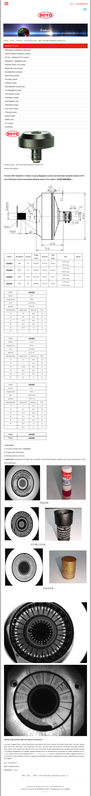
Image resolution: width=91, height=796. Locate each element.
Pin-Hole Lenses (11, 79)
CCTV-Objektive (25, 751)
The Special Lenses (12, 94)
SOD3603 (9, 283)
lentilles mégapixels (73, 751)
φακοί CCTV (10, 756)
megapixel (27, 449)
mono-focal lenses (48, 746)
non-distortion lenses (69, 746)
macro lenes (38, 749)
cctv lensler (67, 753)
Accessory (9, 127)
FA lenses (76, 744)
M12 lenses (11, 746)
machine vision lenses (44, 744)
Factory (20, 179)
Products (19, 41)
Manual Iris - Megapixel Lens (15, 61)
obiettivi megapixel (54, 756)
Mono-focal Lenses (12, 76)
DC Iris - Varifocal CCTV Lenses (17, 57)
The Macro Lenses (12, 98)
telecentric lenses (30, 749)
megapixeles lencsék (36, 756)
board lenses (19, 746)
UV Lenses (9, 123)
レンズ (34, 753)
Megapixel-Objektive (35, 751)
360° (13, 176)
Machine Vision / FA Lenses (15, 65)
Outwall (18, 176)
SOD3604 (32, 434)
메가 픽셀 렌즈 (10, 753)
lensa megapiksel (69, 756)
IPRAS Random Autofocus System (18, 54)
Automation (27, 179)
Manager (67, 789)
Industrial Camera (72, 176)
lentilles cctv (64, 751)
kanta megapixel (24, 753)
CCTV (81, 751)
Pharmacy (12, 179)
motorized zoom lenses (57, 744)
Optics (53, 179)
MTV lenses (38, 746)
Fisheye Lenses (11, 83)
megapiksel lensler (75, 753)
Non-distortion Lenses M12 (15, 87)
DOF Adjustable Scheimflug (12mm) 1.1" (54, 776)
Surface (28, 176)
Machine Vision (39, 179)
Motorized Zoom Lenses (14, 68)
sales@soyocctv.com (57, 789)
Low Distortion (59, 176)
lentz (61, 746)
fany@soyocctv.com (14, 766)
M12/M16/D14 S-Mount (13, 72)
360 (58, 179)
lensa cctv (62, 756)
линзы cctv (44, 751)
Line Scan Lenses (11, 109)
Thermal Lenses (11, 112)
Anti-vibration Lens (12, 101)
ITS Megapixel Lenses (13, 90)
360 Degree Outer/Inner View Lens (18, 50)
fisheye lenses (68, 744)
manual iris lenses (47, 749)
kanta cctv (17, 753)
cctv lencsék (26, 756)
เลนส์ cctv (52, 753)
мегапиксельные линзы (54, 751)
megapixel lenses (16, 744)
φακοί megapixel (18, 756)
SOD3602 (9, 277)
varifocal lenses (26, 744)
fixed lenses (56, 746)
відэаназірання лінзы (58, 749)
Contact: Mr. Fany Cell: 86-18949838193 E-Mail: (35, 789)
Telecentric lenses (11, 105)
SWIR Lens (9, 119)
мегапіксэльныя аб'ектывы (71, 749)
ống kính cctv (78, 756)
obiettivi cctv (45, 756)
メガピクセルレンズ (43, 753)
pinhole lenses (21, 749)
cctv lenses (7, 744)
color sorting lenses (29, 746)
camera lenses (34, 744)
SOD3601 (9, 263)
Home (12, 41)
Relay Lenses (10, 116)
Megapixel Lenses (46, 176)
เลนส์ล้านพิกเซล (59, 753)
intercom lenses (12, 749)
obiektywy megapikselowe (14, 751)
